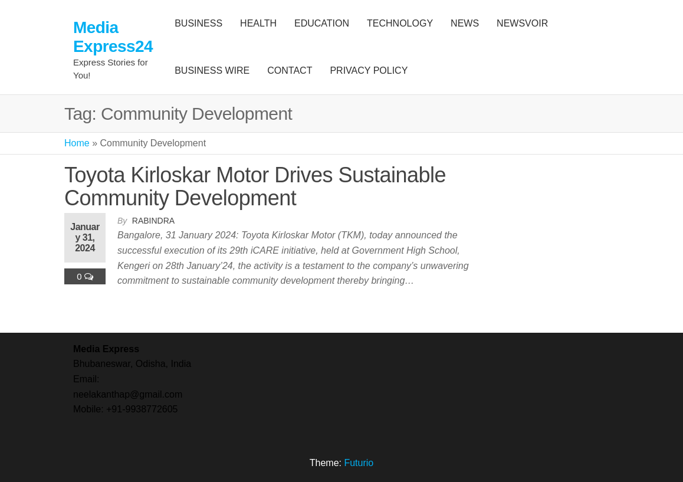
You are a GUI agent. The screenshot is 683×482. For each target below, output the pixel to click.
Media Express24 (113, 36)
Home (77, 143)
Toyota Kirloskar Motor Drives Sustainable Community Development (255, 187)
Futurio (358, 463)
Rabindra (153, 220)
